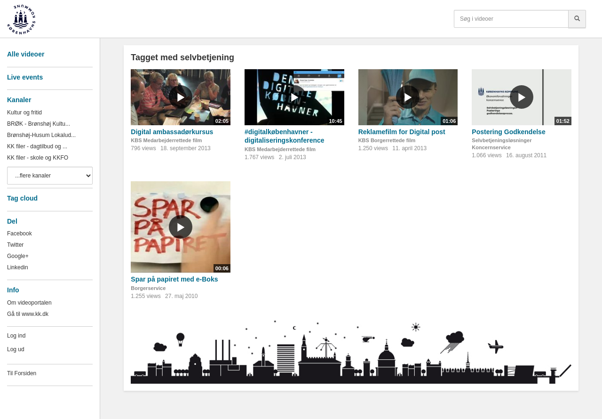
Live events (25, 77)
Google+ (18, 256)
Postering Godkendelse (508, 132)
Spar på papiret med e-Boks (174, 279)
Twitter (15, 245)
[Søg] (577, 19)
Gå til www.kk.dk (27, 314)
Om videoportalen (29, 302)
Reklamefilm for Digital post (401, 132)
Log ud (15, 349)
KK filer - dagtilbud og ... (37, 146)
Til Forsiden (21, 373)
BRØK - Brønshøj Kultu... (38, 124)
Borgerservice (148, 288)
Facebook (19, 233)
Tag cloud (22, 198)
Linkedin (17, 267)
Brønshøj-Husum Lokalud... (41, 135)
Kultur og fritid (24, 112)
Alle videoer (25, 54)
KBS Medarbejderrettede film (166, 140)
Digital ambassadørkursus (172, 132)
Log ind (16, 335)
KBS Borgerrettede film (387, 140)
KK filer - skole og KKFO (37, 157)
